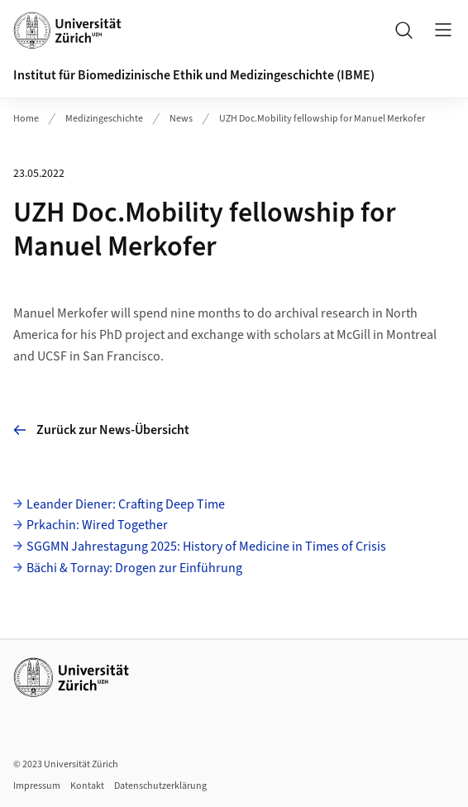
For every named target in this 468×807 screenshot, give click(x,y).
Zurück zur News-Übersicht (101, 430)
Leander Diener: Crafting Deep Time (125, 504)
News (181, 119)
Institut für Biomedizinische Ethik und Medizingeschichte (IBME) (194, 75)
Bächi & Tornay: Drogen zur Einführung (134, 568)
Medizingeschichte (104, 119)
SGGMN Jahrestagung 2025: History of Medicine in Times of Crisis (206, 546)
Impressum (36, 786)
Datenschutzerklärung (160, 786)
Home (26, 119)
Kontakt (87, 786)
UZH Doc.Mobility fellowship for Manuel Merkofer (322, 119)
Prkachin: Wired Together (97, 525)
